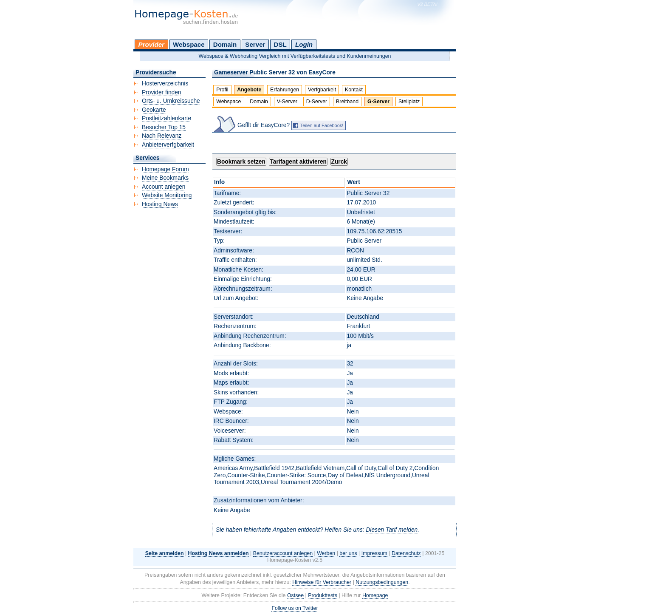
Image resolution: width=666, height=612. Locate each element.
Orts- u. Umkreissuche (171, 101)
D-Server (316, 102)
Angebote (249, 90)
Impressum (374, 553)
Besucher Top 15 (164, 127)
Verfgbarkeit (322, 90)
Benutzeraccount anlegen (283, 553)
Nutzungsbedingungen (382, 582)
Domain (225, 44)
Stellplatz (409, 102)
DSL (280, 44)
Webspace (189, 44)
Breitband (347, 102)
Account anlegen (163, 187)
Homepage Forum (165, 169)
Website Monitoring (167, 195)
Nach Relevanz (161, 136)
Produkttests (322, 595)
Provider (151, 44)
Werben (326, 553)
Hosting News (160, 204)
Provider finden (161, 92)
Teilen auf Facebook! (322, 125)
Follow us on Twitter (294, 608)
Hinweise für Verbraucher (321, 582)
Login (304, 44)
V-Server (287, 102)
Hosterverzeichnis (165, 83)
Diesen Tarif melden (392, 530)
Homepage (375, 595)
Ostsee (295, 595)
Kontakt (354, 90)
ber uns (348, 553)
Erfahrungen (284, 90)
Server (255, 44)
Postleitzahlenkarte (166, 118)
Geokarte (154, 110)
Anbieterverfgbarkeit (168, 145)
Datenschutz (406, 553)
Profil (222, 90)
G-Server (378, 102)
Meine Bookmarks (165, 178)
